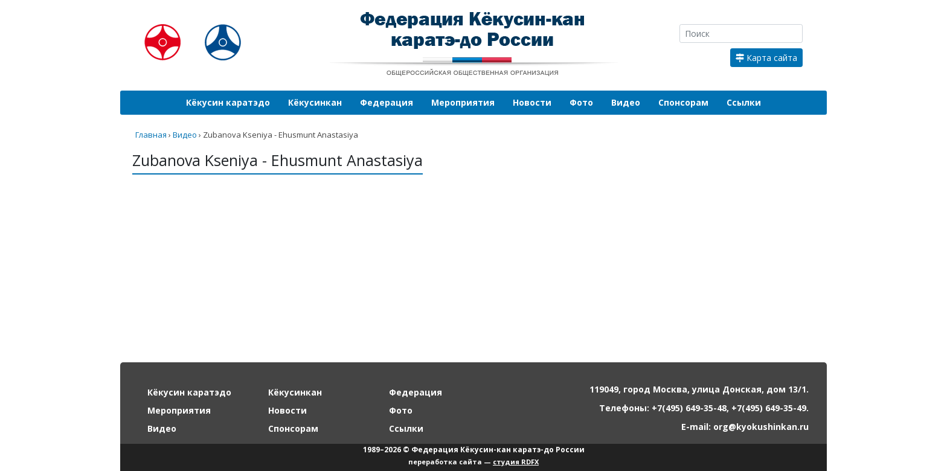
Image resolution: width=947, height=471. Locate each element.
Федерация (386, 102)
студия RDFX (516, 461)
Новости (532, 102)
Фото (581, 102)
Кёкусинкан (315, 102)
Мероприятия (463, 102)
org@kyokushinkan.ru (761, 426)
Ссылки (744, 102)
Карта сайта (766, 57)
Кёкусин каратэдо (228, 102)
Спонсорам (683, 102)
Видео (625, 102)
